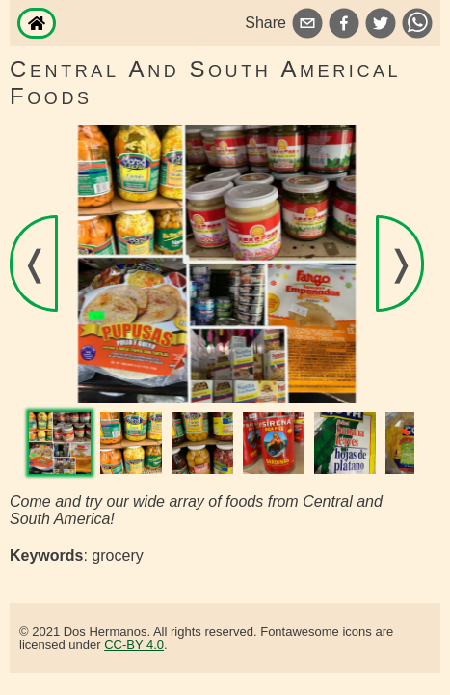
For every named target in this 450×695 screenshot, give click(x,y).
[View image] (60, 443)
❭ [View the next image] (400, 263)
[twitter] (380, 25)
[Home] (36, 23)
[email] (307, 25)
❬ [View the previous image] (34, 263)
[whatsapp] (417, 25)
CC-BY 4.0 (134, 644)
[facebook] (344, 25)
